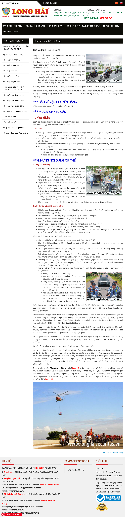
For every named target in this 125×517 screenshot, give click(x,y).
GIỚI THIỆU (19, 26)
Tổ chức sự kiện (10, 122)
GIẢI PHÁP (29, 26)
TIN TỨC (106, 26)
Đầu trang (118, 452)
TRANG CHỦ (7, 26)
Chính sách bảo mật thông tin (108, 472)
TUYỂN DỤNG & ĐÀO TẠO (91, 26)
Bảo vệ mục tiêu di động (14, 106)
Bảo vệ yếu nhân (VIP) (13, 60)
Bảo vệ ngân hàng (11, 76)
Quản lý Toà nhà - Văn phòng (16, 133)
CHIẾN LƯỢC (41, 26)
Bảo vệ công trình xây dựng (15, 111)
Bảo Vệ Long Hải (76, 469)
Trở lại (107, 452)
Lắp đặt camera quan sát (14, 127)
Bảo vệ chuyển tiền (12, 81)
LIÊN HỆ (15, 32)
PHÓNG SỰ (115, 26)
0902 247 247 (106, 18)
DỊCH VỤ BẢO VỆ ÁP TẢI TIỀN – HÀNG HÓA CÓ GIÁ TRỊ (16, 47)
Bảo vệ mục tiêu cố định (14, 100)
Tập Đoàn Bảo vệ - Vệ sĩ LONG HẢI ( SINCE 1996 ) (13, 88)
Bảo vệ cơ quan (10, 70)
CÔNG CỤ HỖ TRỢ (73, 26)
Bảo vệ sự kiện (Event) (13, 65)
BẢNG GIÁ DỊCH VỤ (56, 26)
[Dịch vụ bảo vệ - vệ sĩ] (13, 54)
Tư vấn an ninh (10, 116)
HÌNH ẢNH (7, 32)
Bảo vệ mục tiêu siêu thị (14, 95)
